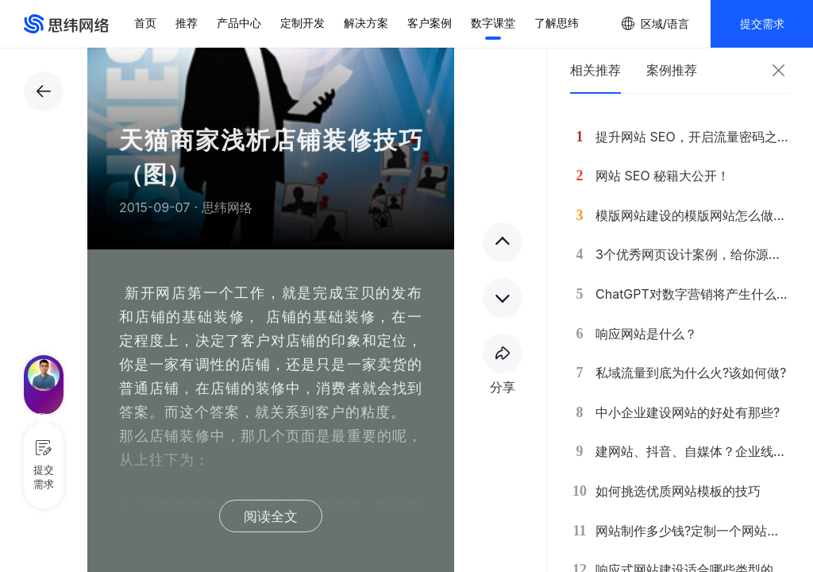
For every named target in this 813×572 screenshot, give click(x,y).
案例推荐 (671, 70)
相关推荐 (595, 70)
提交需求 (762, 23)
